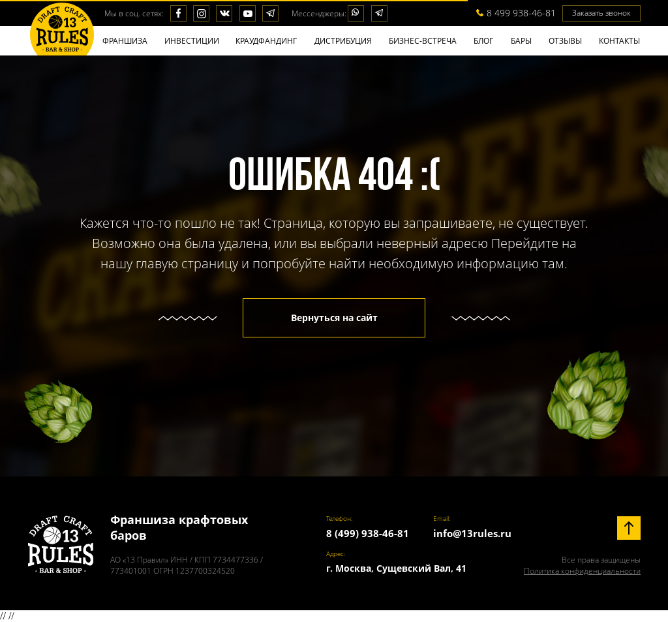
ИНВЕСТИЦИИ (191, 40)
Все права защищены (582, 565)
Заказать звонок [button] (601, 12)
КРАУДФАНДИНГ (266, 40)
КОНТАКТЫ (619, 40)
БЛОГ (483, 40)
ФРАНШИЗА (124, 40)
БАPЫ (521, 40)
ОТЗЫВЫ (565, 40)
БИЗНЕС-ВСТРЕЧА (423, 40)
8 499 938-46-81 (521, 13)
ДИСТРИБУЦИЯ (343, 40)
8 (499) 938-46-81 (367, 533)
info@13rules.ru (472, 533)
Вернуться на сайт (334, 317)
